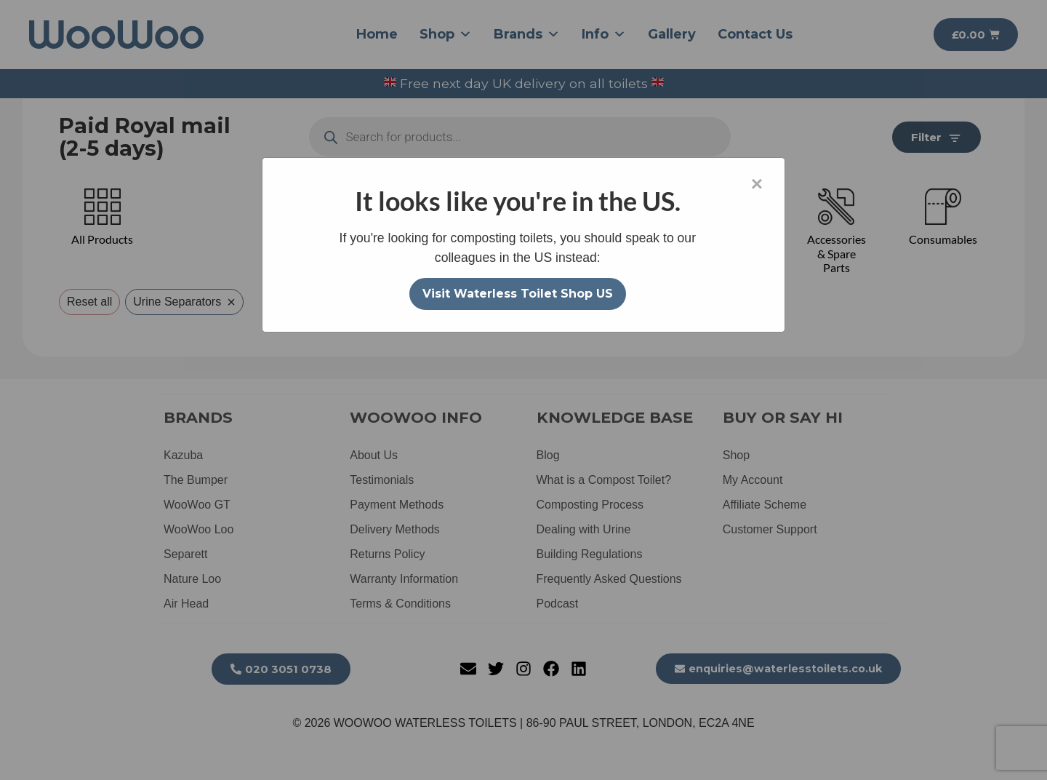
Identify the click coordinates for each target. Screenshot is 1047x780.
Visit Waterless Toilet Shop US (517, 294)
